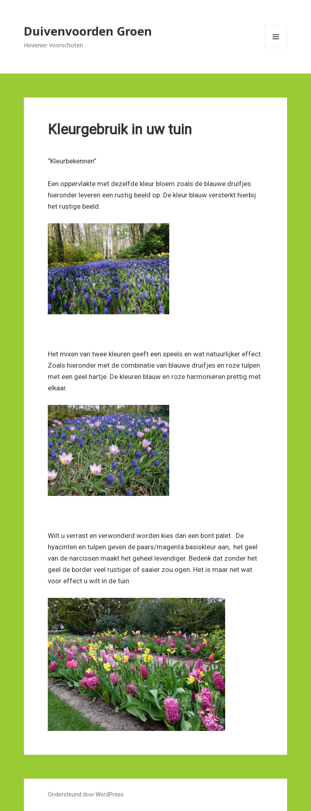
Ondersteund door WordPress (86, 794)
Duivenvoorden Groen (88, 31)
